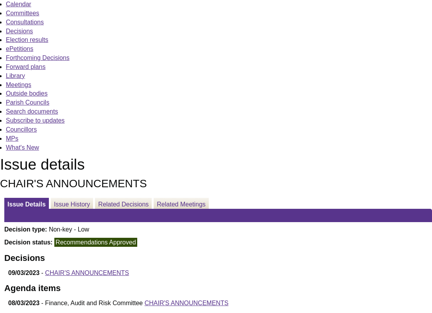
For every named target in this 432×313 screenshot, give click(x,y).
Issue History (72, 204)
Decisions (19, 31)
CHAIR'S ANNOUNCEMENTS (87, 273)
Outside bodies (27, 93)
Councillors (21, 129)
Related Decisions (123, 204)
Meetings (18, 84)
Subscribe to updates (35, 120)
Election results (27, 39)
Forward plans (25, 66)
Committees (22, 13)
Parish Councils (27, 102)
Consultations (25, 22)
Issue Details (26, 204)
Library (15, 75)
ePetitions (19, 48)
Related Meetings (181, 204)
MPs (12, 138)
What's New (22, 147)
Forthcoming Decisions (38, 57)
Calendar (18, 4)
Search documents (32, 111)
